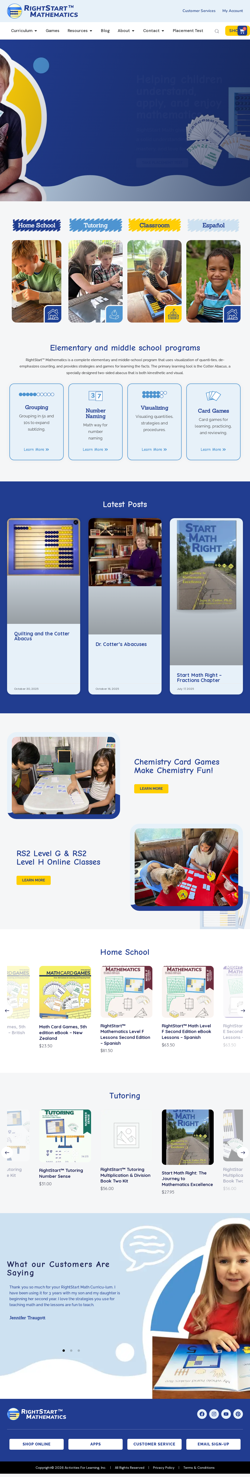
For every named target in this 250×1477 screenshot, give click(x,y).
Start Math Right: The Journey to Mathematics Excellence (186, 1178)
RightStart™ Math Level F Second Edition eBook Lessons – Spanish (185, 1031)
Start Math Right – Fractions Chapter (199, 678)
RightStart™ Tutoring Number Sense (60, 1173)
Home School (36, 225)
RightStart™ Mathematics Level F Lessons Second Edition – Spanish (124, 1034)
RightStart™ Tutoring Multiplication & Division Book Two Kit (124, 1175)
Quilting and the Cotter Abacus (42, 636)
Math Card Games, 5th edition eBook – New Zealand (61, 1032)
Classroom (154, 225)
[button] (7, 1011)
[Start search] (216, 31)
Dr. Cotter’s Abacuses (121, 644)
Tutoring (95, 225)
